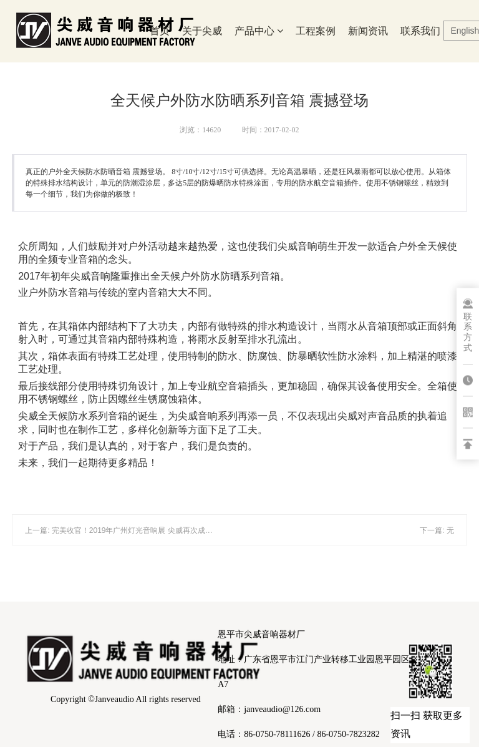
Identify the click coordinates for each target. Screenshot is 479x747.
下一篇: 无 (437, 530)
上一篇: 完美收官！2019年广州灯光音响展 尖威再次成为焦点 (126, 530)
